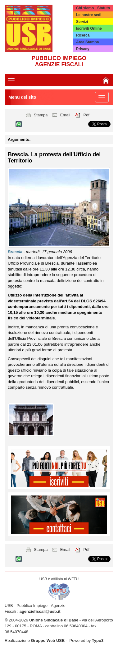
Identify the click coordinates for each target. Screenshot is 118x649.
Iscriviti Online (89, 28)
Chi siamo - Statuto (93, 8)
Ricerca (82, 35)
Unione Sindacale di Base (53, 620)
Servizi (82, 21)
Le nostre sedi (88, 15)
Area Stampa (87, 42)
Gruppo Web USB (48, 640)
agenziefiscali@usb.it (40, 611)
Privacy (82, 49)
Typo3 (97, 640)
